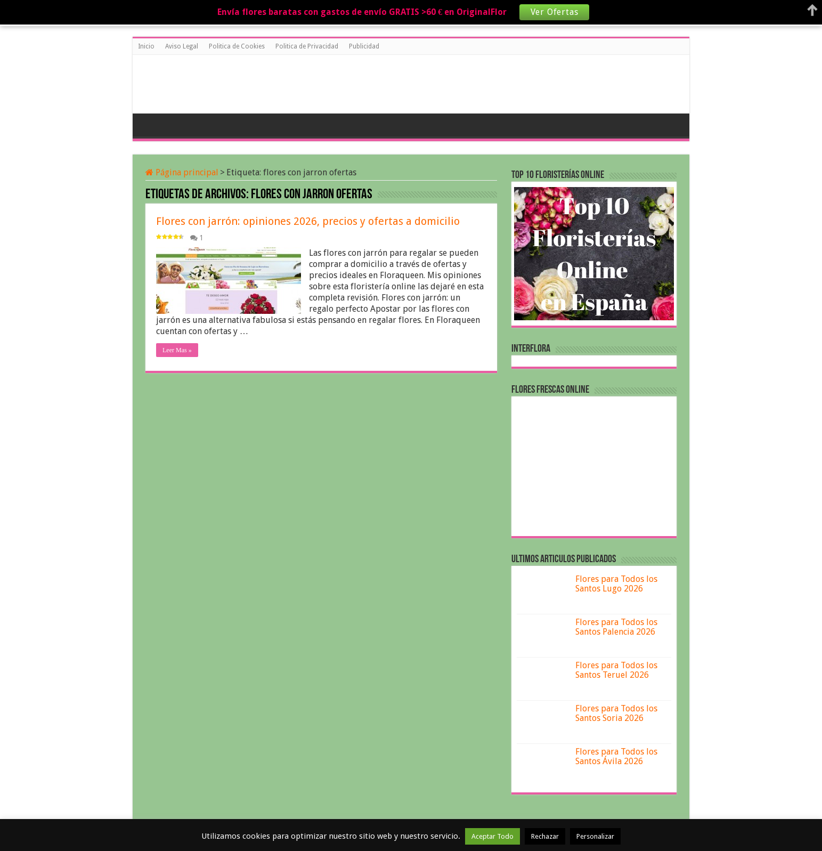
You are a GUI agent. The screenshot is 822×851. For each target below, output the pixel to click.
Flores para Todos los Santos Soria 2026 (616, 713)
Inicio (146, 46)
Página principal (181, 172)
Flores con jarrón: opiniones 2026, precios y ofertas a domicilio (308, 221)
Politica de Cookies (237, 46)
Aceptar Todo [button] (492, 836)
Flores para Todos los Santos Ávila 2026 (616, 756)
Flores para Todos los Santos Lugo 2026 (616, 584)
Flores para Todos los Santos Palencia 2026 (616, 627)
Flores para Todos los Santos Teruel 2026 (616, 670)
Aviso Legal (181, 46)
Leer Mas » (177, 350)
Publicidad (364, 46)
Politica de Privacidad (306, 46)
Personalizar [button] (595, 836)
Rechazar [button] (545, 836)
